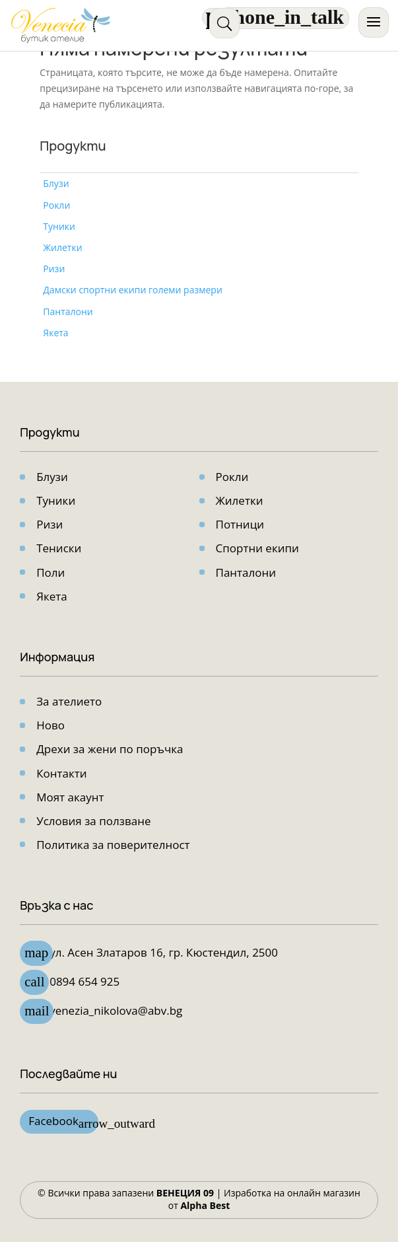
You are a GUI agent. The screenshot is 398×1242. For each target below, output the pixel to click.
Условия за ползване (93, 820)
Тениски (58, 548)
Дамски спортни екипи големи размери (132, 289)
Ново (50, 725)
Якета (55, 332)
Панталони (67, 311)
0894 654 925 (84, 981)
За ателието (69, 701)
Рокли (56, 205)
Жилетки (62, 247)
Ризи (54, 268)
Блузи (56, 183)
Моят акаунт (70, 797)
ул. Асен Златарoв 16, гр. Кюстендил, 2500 (164, 952)
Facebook (63, 1122)
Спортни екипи (257, 548)
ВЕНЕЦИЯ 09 (185, 1193)
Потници (240, 524)
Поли (50, 572)
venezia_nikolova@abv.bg (116, 1010)
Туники (59, 226)
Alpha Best (205, 1205)
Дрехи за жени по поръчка (109, 748)
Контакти (61, 773)
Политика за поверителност (112, 844)
